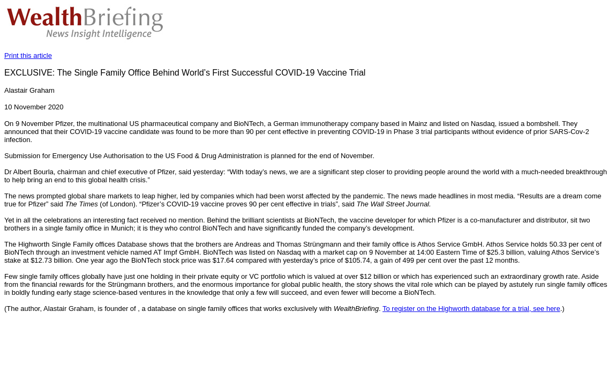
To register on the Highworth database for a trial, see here (471, 309)
